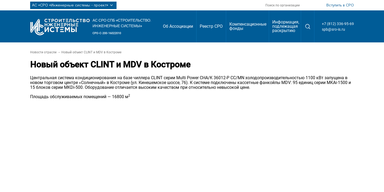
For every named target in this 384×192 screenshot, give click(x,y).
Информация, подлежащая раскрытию (285, 26)
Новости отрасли (43, 52)
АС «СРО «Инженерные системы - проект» (73, 5)
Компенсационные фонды (247, 26)
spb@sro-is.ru (333, 29)
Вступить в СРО (340, 5)
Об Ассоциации (178, 26)
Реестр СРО (211, 26)
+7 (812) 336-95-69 (338, 24)
